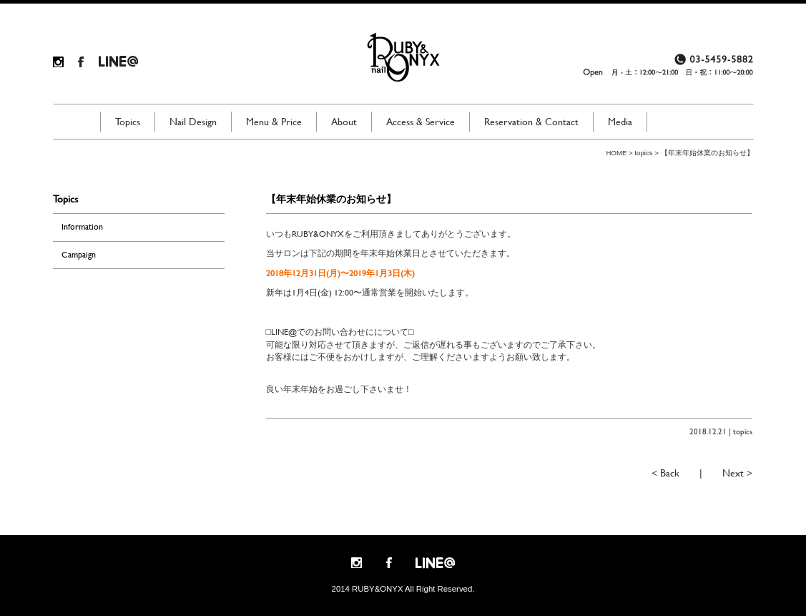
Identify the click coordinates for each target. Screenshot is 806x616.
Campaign (79, 255)
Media (620, 121)
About (344, 121)
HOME (616, 153)
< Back (665, 473)
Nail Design (193, 121)
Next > (737, 473)
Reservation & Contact (531, 121)
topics (643, 153)
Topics (127, 121)
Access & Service (420, 121)
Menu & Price (274, 121)
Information (82, 227)
